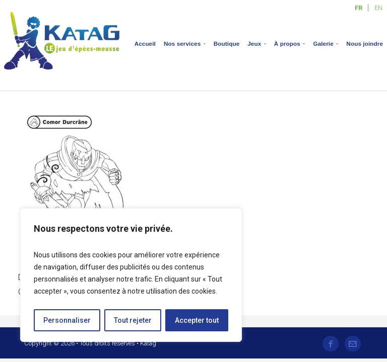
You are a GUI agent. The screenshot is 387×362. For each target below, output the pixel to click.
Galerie (323, 43)
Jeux (254, 43)
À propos (287, 43)
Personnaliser (67, 320)
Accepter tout (197, 320)
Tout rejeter (133, 320)
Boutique (226, 43)
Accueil (145, 43)
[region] (131, 275)
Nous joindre (364, 43)
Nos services (182, 43)
